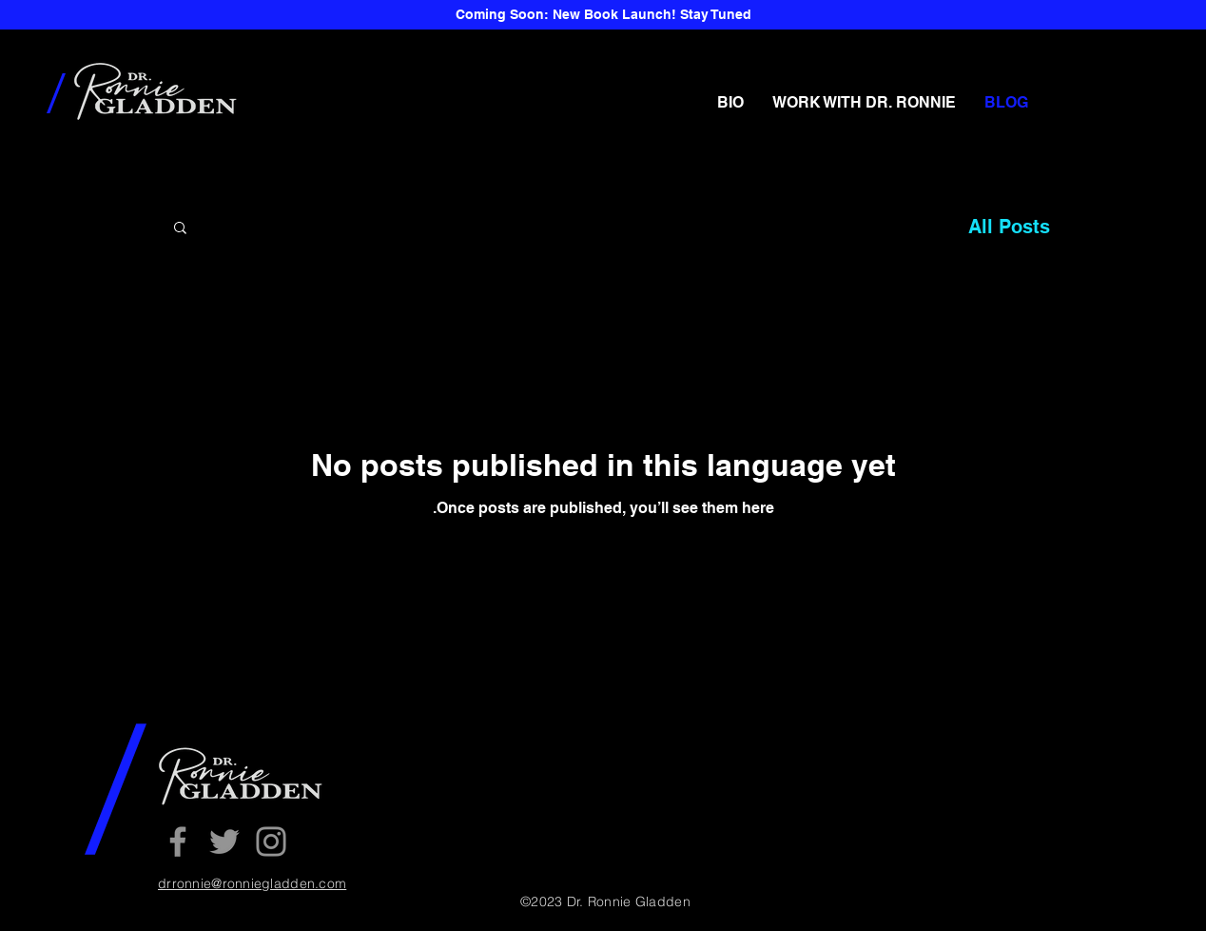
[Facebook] (178, 842)
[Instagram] (271, 842)
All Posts (1009, 226)
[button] (180, 229)
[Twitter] (224, 842)
